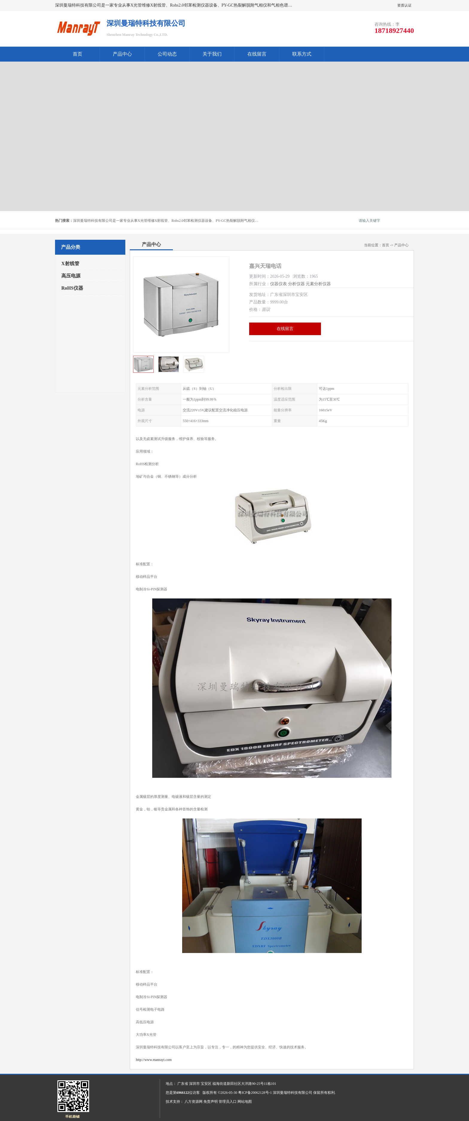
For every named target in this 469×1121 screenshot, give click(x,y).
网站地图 (244, 1101)
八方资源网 (193, 1101)
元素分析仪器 (318, 284)
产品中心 (122, 53)
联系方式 (301, 53)
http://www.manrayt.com (154, 1060)
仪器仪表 (278, 284)
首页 (77, 53)
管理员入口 (228, 1101)
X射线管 (70, 263)
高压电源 (70, 275)
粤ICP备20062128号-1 (255, 1093)
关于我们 (212, 53)
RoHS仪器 (72, 288)
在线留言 (257, 53)
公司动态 (167, 53)
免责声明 (210, 1101)
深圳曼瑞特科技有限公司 (292, 1093)
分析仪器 (296, 284)
